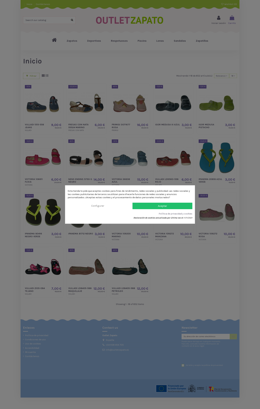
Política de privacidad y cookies (175, 213)
